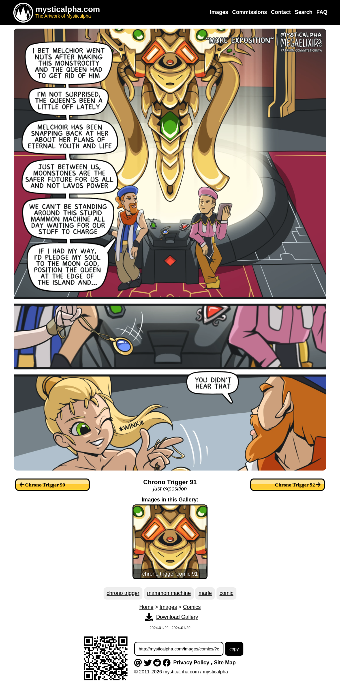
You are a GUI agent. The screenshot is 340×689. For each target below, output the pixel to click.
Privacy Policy (191, 662)
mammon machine (169, 593)
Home (146, 607)
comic (226, 593)
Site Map (225, 662)
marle (205, 593)
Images (168, 607)
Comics (192, 607)
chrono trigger (123, 593)
